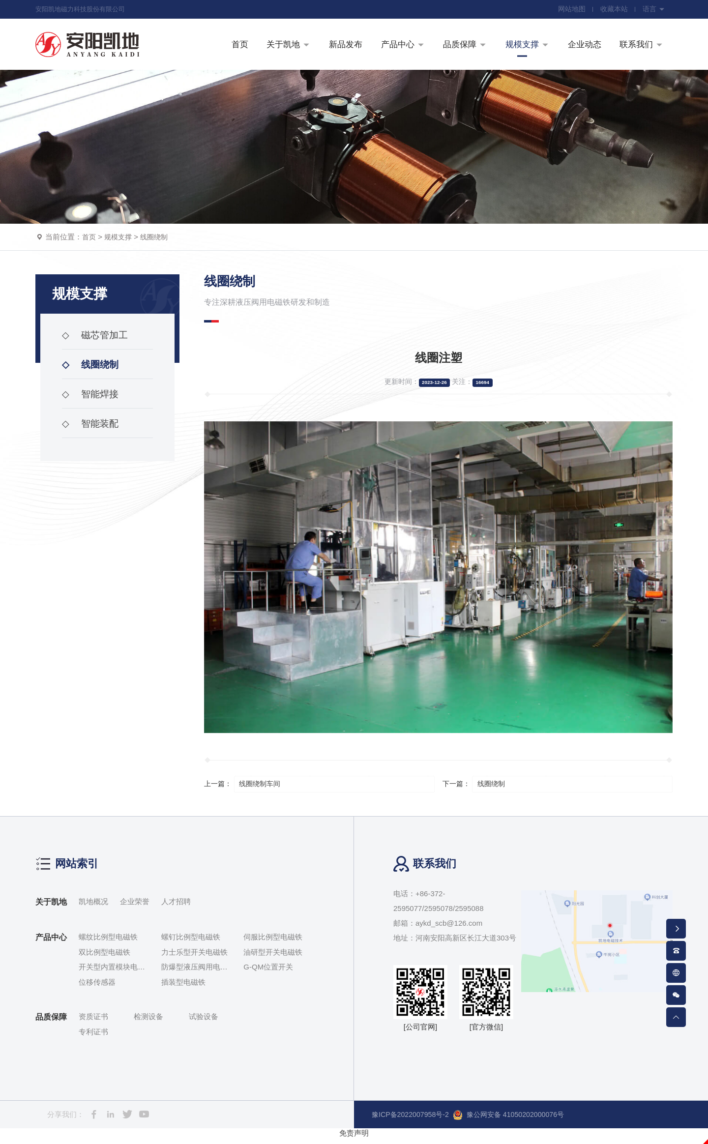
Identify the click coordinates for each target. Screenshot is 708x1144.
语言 (653, 10)
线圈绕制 (158, 242)
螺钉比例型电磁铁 (190, 943)
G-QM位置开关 (268, 972)
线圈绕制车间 (261, 789)
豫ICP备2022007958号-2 (413, 1120)
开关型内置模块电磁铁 (112, 973)
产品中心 (51, 943)
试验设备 (203, 1022)
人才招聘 (176, 907)
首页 (89, 242)
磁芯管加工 (96, 341)
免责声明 (354, 1139)
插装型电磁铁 (183, 988)
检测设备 (148, 1022)
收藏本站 (612, 10)
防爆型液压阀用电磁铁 (194, 973)
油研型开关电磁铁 (272, 958)
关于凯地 (51, 908)
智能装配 (91, 430)
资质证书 (93, 1022)
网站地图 (569, 10)
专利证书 (93, 1037)
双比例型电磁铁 (104, 958)
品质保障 (51, 1023)
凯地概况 (93, 907)
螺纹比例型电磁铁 (108, 943)
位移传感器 (97, 988)
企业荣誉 (134, 907)
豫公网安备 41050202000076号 (516, 1121)
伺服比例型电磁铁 (272, 943)
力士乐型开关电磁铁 (194, 958)
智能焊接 (91, 400)
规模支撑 (120, 242)
